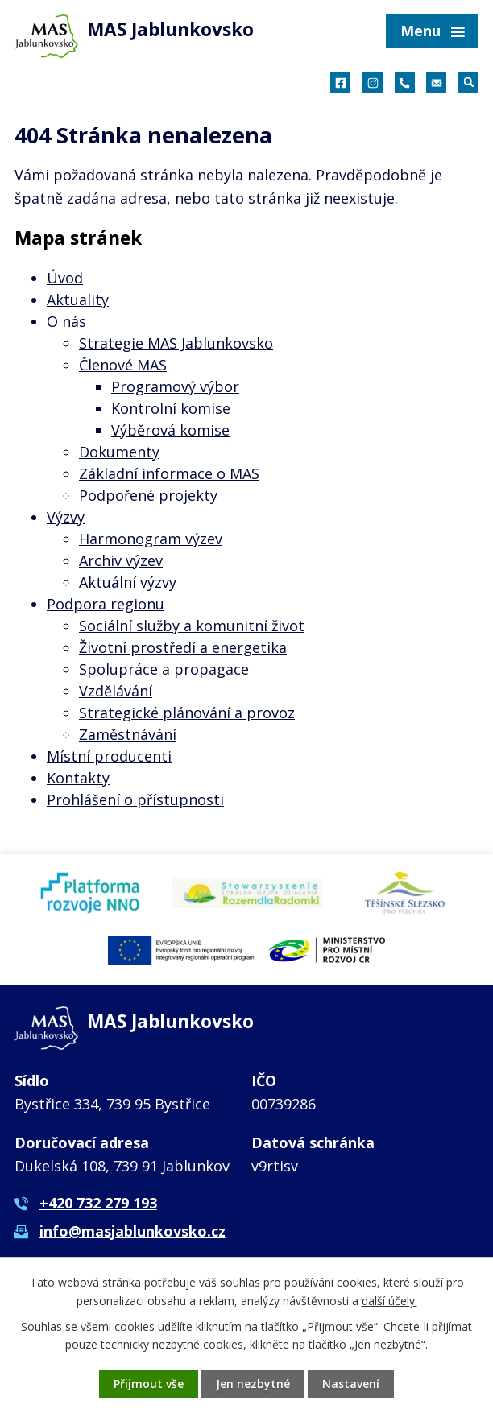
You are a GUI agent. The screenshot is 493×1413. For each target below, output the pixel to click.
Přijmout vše (149, 1383)
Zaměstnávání (127, 734)
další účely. (389, 1300)
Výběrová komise (170, 430)
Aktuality (78, 299)
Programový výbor (175, 386)
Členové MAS (123, 364)
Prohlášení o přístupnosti (135, 799)
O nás (66, 321)
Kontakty (78, 777)
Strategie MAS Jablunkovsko (176, 343)
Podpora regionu (105, 604)
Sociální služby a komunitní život (191, 625)
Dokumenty (119, 451)
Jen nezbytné (253, 1383)
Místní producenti (109, 756)
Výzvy (66, 517)
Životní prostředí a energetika (183, 647)
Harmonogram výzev (150, 538)
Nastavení (350, 1383)
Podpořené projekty (148, 495)
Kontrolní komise (170, 408)
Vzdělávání (115, 690)
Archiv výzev (121, 560)
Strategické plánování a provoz (187, 712)
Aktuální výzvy (127, 582)
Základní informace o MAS (169, 473)
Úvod (65, 277)
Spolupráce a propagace (164, 669)
